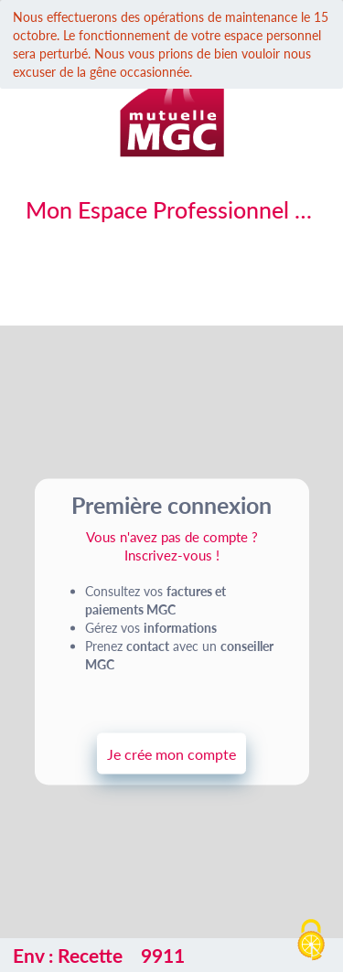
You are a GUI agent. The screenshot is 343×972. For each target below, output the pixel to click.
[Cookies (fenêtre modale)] (311, 941)
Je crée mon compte (171, 753)
